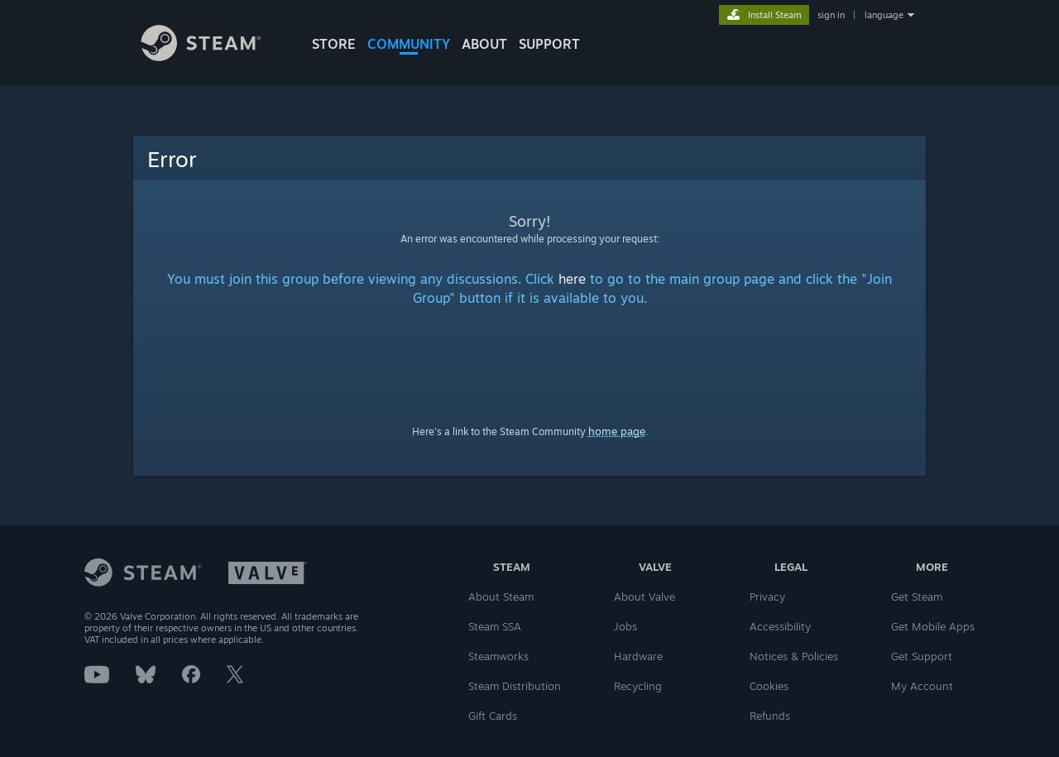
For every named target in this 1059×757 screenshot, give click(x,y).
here (572, 279)
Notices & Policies (794, 656)
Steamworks (498, 656)
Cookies (769, 685)
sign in (831, 15)
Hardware (638, 656)
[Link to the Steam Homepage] (213, 57)
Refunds (770, 715)
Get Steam (916, 596)
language (884, 15)
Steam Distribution (514, 685)
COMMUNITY (408, 44)
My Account (922, 685)
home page (616, 431)
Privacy (767, 596)
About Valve (644, 596)
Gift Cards (492, 715)
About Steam (501, 596)
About (484, 44)
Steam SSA (494, 626)
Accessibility (780, 626)
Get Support (921, 656)
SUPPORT (549, 44)
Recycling (638, 685)
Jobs (625, 626)
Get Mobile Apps (933, 626)
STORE (334, 44)
